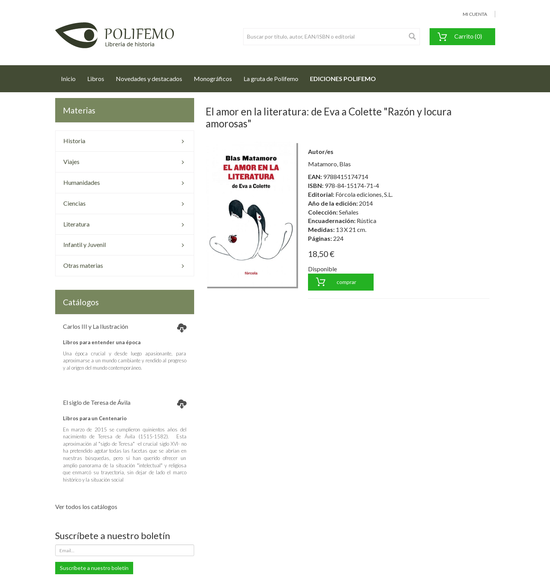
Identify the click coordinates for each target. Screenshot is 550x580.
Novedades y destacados (149, 78)
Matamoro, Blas (329, 163)
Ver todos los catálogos (86, 506)
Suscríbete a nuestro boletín (94, 568)
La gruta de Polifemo (271, 78)
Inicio (71, 76)
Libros (95, 78)
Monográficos (213, 78)
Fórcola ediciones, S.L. (364, 194)
